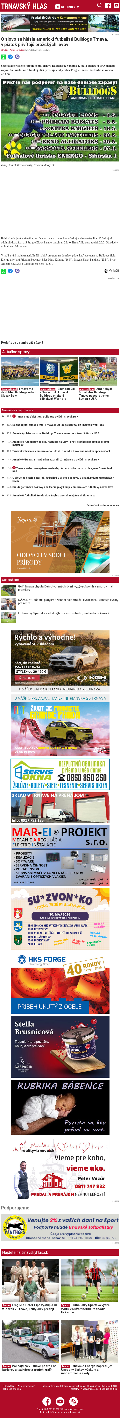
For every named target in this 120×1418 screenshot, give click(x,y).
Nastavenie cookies (90, 1389)
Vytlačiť (112, 270)
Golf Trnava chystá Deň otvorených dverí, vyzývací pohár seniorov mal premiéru (65, 588)
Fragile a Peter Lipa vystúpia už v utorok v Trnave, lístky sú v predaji (29, 1307)
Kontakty (75, 1389)
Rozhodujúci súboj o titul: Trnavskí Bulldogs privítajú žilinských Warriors (57, 394)
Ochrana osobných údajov (73, 1386)
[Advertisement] (60, 201)
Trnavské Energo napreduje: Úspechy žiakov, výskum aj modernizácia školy (86, 1369)
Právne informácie (50, 1386)
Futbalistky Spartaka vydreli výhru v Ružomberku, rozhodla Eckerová (63, 613)
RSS (114, 1386)
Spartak (66, 1305)
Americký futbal (17, 50)
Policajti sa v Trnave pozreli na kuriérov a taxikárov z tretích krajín (29, 1368)
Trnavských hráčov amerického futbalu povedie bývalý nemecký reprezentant (61, 451)
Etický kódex (94, 1386)
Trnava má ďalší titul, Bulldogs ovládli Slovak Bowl (19, 392)
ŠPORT (4, 50)
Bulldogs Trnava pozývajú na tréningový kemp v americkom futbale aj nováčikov (62, 487)
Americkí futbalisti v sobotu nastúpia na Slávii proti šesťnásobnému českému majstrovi (60, 443)
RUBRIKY (67, 6)
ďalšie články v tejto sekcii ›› (102, 505)
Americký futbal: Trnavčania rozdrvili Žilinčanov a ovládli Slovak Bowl (56, 459)
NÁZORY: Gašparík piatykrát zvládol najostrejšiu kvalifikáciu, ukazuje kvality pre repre (68, 601)
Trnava (6, 1305)
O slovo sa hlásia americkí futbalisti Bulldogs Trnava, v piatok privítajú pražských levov (63, 479)
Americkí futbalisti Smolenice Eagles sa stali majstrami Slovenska (53, 495)
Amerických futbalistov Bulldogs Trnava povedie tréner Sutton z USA (96, 394)
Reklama (106, 1386)
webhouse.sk (74, 1412)
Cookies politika (109, 1389)
